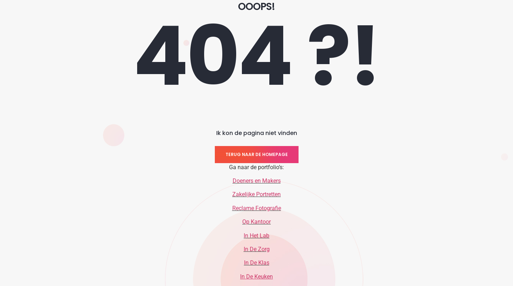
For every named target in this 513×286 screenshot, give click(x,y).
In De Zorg (257, 249)
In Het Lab (256, 235)
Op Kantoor (256, 221)
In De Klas (256, 262)
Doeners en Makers (257, 180)
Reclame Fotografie (256, 208)
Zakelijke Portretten (256, 194)
